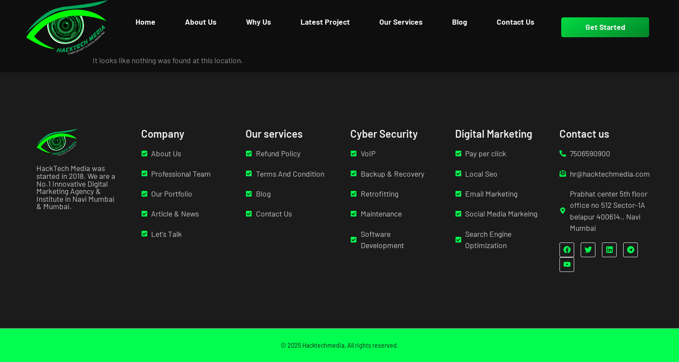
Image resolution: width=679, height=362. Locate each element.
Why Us (258, 21)
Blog (459, 21)
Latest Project (325, 21)
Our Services (401, 21)
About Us (201, 21)
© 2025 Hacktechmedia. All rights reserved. (339, 345)
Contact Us (515, 21)
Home (145, 21)
